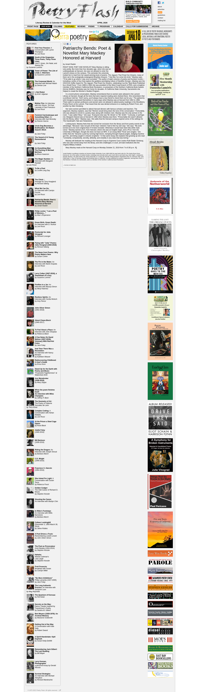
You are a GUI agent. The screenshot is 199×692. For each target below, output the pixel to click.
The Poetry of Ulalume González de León (39, 404)
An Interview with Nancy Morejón (44, 353)
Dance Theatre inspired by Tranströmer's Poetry (45, 607)
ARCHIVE (155, 27)
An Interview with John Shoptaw (46, 332)
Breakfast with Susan (43, 569)
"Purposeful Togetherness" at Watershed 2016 (46, 372)
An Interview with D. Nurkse (45, 224)
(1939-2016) (40, 441)
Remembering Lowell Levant (46, 536)
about (160, 6)
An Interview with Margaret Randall (40, 162)
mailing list (162, 20)
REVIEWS (81, 27)
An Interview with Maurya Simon (46, 287)
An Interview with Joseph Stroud (46, 452)
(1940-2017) (43, 321)
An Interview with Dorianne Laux (41, 589)
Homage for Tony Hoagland (45, 182)
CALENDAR (118, 27)
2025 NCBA (46, 27)
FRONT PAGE (33, 27)
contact (160, 18)
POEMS (91, 27)
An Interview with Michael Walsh (46, 83)
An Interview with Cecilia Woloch (46, 299)
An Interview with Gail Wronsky (46, 118)
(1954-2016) (43, 469)
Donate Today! (133, 21)
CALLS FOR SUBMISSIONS (137, 27)
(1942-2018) (42, 309)
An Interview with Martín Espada (46, 264)
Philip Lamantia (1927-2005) (46, 580)
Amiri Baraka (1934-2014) (45, 548)
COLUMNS (58, 27)
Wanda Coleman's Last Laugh (42, 558)
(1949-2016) (39, 460)
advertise (161, 9)
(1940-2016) (40, 431)
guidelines (161, 15)
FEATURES (69, 27)
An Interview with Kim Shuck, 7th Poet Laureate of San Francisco (45, 106)
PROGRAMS (103, 27)
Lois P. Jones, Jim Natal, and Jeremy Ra (42, 62)
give (160, 12)
